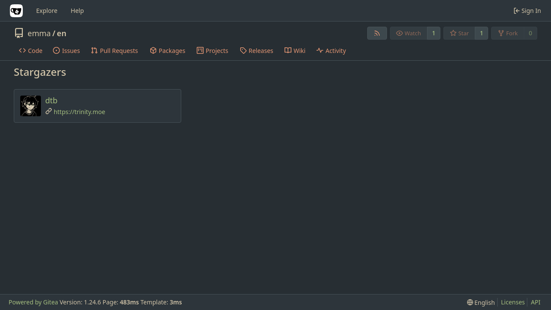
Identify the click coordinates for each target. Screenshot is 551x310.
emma (39, 33)
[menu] (481, 302)
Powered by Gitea (33, 302)
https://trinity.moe (79, 112)
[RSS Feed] (377, 33)
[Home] (16, 11)
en (61, 33)
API (535, 302)
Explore (46, 10)
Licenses (513, 302)
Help (77, 10)
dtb (51, 100)
